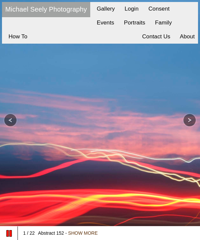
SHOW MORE (83, 233)
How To (16, 36)
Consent (157, 9)
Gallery (104, 9)
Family (162, 23)
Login (130, 9)
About (186, 36)
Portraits (133, 23)
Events (104, 23)
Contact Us (154, 36)
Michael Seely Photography (46, 9)
